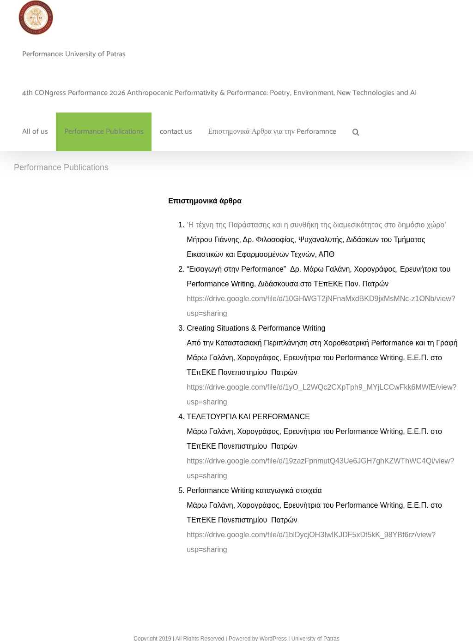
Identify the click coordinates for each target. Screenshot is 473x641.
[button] (355, 132)
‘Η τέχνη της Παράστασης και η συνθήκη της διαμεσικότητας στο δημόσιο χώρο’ (317, 225)
